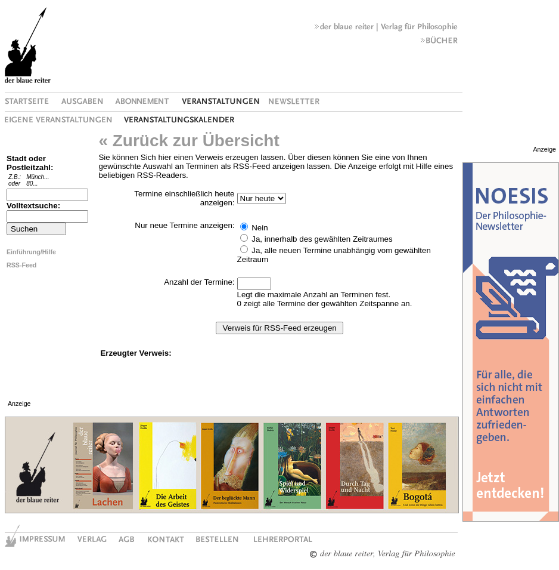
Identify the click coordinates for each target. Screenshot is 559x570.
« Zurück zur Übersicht (188, 140)
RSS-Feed (21, 265)
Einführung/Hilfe (31, 251)
